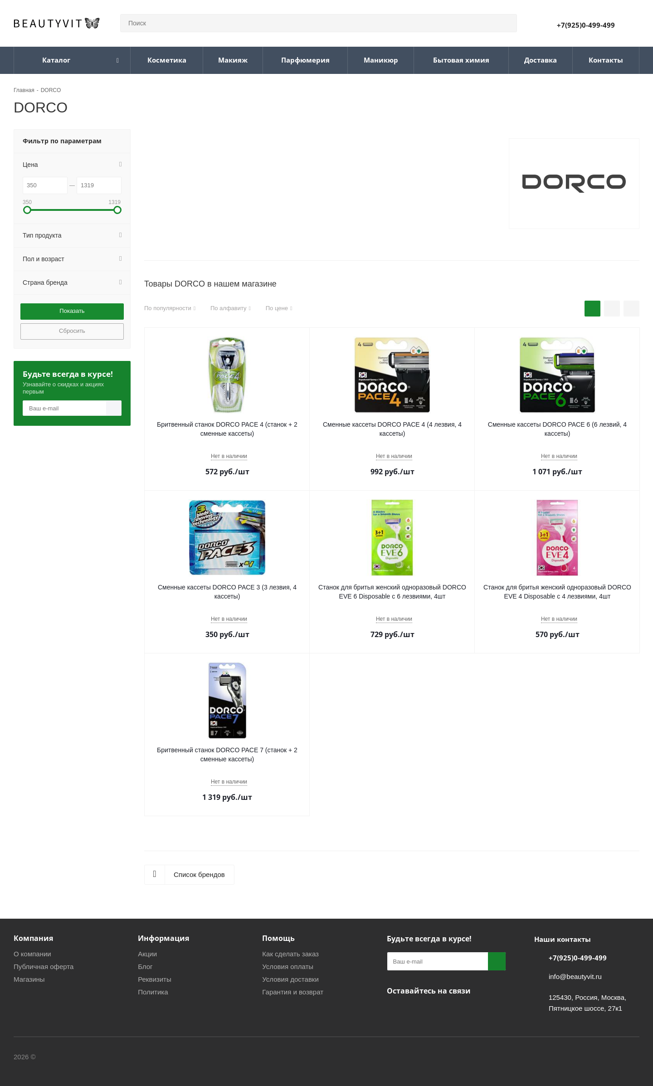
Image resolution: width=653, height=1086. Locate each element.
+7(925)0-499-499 (586, 25)
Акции (147, 954)
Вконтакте (396, 1012)
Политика (153, 992)
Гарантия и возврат (292, 992)
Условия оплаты (287, 966)
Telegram (418, 1012)
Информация (163, 938)
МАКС (441, 1012)
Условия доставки (290, 979)
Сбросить (72, 330)
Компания (33, 938)
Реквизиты (154, 979)
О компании (32, 954)
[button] (27, 210)
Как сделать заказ (290, 954)
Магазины (29, 979)
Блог (145, 966)
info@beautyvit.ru (575, 976)
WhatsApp (464, 1012)
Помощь (278, 938)
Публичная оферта (43, 966)
